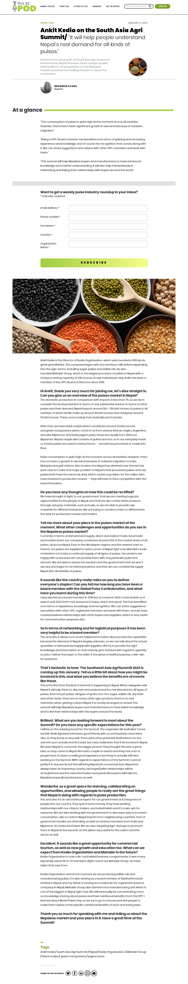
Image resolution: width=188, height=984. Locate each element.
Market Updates (47, 6)
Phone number (50, 217)
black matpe (50, 956)
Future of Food (81, 6)
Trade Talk (64, 6)
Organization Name (48, 245)
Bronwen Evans (65, 86)
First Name (47, 226)
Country (46, 235)
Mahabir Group (136, 952)
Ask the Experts (113, 6)
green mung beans (73, 956)
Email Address (49, 208)
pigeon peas (96, 956)
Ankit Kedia (47, 952)
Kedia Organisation (111, 952)
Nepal (93, 952)
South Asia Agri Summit (72, 952)
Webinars (97, 6)
